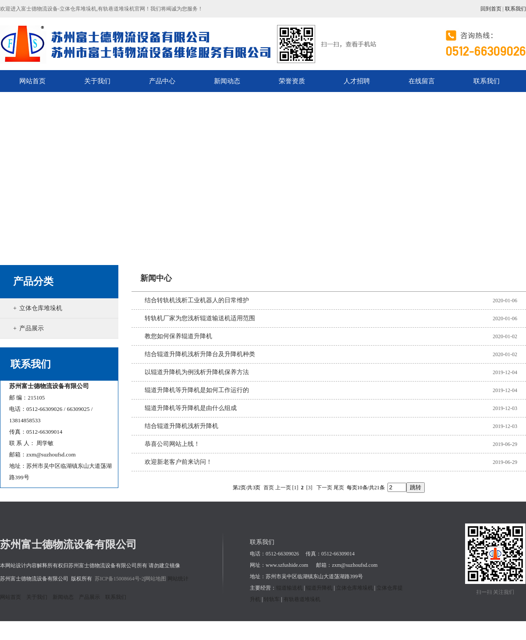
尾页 (339, 487)
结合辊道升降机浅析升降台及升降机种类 (200, 354)
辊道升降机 (319, 588)
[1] (295, 487)
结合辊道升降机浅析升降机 (181, 426)
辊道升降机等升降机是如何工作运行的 (197, 390)
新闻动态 (63, 597)
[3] (309, 487)
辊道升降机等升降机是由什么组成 (191, 408)
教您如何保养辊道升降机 (178, 336)
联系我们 (515, 9)
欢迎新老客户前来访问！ (178, 462)
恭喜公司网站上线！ (172, 444)
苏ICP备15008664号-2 (119, 579)
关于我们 (36, 597)
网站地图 (155, 579)
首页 (268, 487)
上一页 (283, 487)
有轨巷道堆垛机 (302, 599)
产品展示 (31, 328)
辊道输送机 (289, 588)
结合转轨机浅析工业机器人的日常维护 (197, 300)
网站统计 (177, 579)
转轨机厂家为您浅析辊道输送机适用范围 (200, 318)
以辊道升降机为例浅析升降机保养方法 (197, 372)
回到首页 (490, 9)
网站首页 (10, 597)
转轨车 (272, 599)
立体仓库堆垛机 (40, 308)
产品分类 (33, 281)
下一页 (324, 487)
